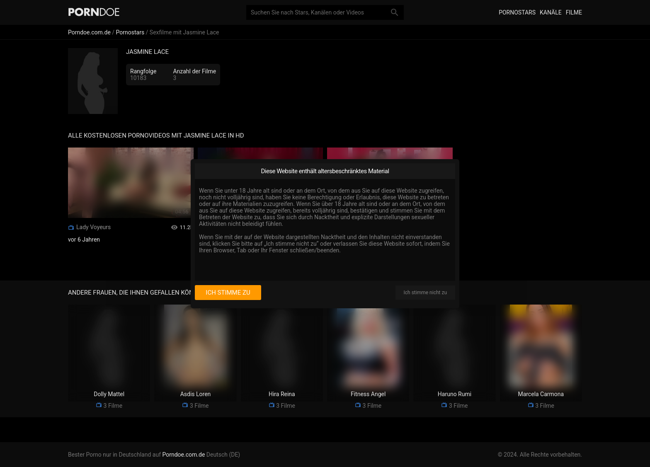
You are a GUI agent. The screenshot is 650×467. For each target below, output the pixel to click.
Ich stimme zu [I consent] (228, 292)
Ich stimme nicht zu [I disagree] (425, 292)
